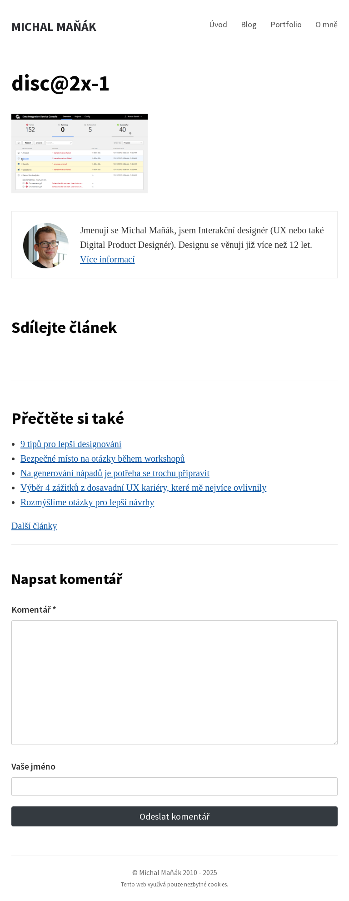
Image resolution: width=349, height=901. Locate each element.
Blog (249, 24)
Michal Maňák (53, 27)
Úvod (218, 24)
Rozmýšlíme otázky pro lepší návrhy (87, 502)
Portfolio (286, 24)
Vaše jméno (33, 766)
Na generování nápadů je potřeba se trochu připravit (114, 473)
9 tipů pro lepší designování (70, 444)
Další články (34, 526)
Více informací (107, 259)
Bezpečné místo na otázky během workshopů (102, 458)
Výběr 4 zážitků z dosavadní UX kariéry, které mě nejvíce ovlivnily (143, 488)
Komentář (33, 609)
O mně (326, 24)
